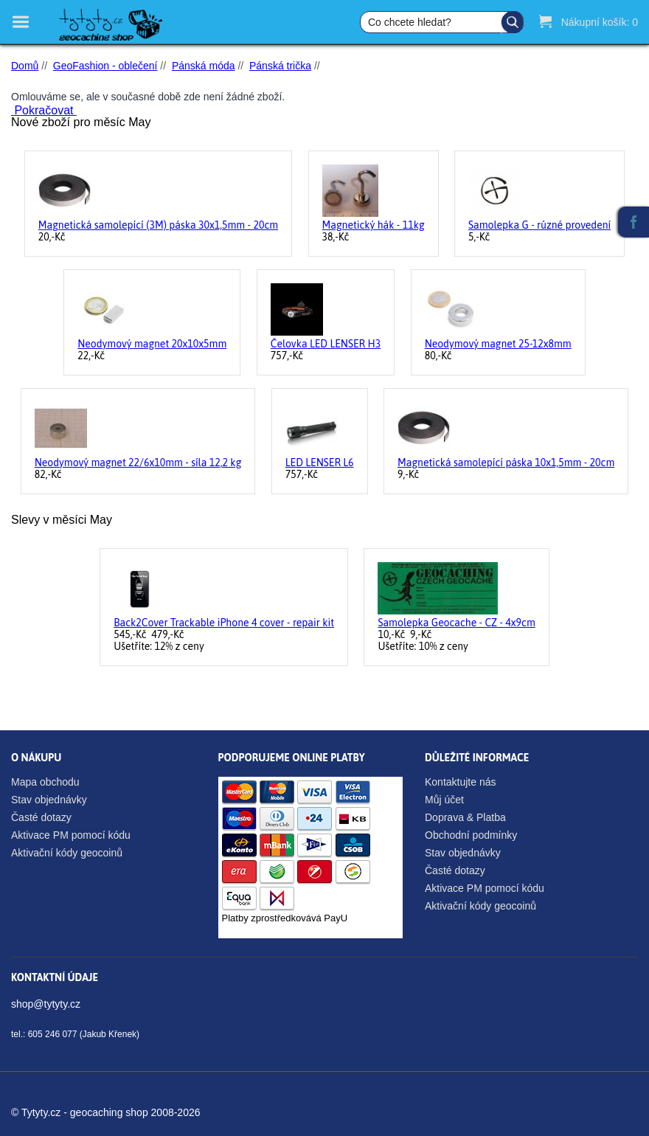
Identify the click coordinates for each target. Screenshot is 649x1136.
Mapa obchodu (45, 782)
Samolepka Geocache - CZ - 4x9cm (456, 622)
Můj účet (444, 799)
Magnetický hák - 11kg (373, 225)
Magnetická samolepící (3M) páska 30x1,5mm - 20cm (158, 225)
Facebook (633, 222)
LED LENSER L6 (319, 462)
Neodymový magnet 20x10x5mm (151, 344)
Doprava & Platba (465, 817)
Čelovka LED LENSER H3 (326, 344)
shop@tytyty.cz (45, 1004)
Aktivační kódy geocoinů (66, 853)
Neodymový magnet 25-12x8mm (498, 344)
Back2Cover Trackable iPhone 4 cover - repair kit (224, 622)
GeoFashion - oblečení (105, 66)
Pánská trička (280, 66)
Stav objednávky (49, 799)
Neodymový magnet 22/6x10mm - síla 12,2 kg (138, 462)
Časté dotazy (41, 817)
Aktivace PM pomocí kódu (71, 835)
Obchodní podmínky (471, 835)
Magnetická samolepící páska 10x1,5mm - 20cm (506, 462)
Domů (24, 66)
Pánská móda (203, 66)
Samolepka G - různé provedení (539, 225)
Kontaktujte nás (460, 782)
